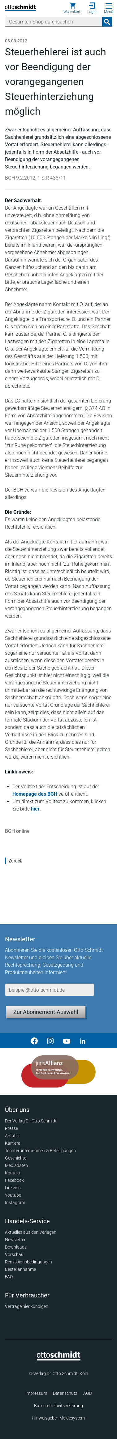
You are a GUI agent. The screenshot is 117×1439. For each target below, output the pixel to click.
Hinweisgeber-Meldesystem (58, 1418)
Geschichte (15, 1158)
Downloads (16, 1247)
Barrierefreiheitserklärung (58, 1405)
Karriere (12, 1143)
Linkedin (13, 1187)
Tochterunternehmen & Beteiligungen (40, 1150)
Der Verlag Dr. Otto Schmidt (31, 1120)
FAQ (9, 1276)
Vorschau (14, 1254)
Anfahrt (12, 1135)
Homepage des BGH (34, 794)
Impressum (36, 1393)
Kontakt (12, 1172)
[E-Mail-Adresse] (49, 990)
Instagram (15, 1202)
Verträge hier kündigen (26, 1306)
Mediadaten (16, 1165)
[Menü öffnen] (109, 6)
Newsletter (15, 1239)
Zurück (15, 861)
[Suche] (53, 22)
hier (35, 809)
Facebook (14, 1180)
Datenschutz (65, 1393)
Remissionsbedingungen (28, 1261)
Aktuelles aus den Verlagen (30, 1232)
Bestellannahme (20, 1269)
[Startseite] (58, 1358)
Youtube (13, 1195)
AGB (87, 1393)
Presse (11, 1128)
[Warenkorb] (72, 8)
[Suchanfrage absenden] (107, 22)
